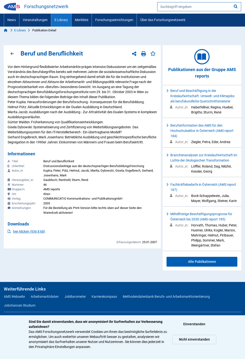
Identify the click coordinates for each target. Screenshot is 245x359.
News (11, 20)
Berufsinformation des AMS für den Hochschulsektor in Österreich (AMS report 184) (202, 130)
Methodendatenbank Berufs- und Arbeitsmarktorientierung (166, 296)
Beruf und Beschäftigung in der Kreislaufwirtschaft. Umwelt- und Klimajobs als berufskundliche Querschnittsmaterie (202, 96)
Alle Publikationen (202, 262)
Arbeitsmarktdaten (45, 296)
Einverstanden (194, 324)
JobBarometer (75, 296)
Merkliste (81, 20)
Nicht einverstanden (194, 339)
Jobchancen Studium (19, 305)
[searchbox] (199, 6)
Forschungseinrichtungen (114, 20)
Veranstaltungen (35, 20)
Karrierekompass (104, 296)
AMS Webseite (14, 296)
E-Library (61, 20)
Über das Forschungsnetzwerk (162, 20)
